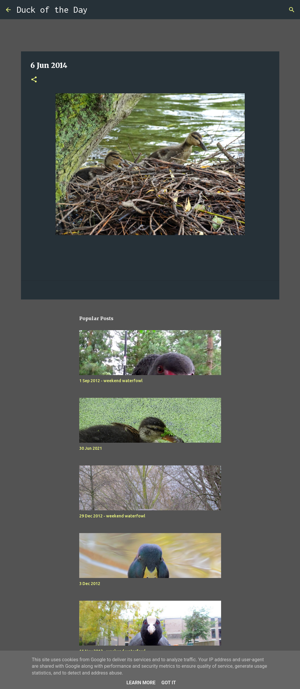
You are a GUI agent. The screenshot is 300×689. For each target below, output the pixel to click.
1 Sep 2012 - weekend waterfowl (110, 380)
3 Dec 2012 (89, 583)
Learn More (141, 682)
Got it (168, 682)
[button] (34, 80)
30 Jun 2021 (90, 448)
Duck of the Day (52, 9)
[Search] (95, 10)
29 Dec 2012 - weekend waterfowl (112, 516)
